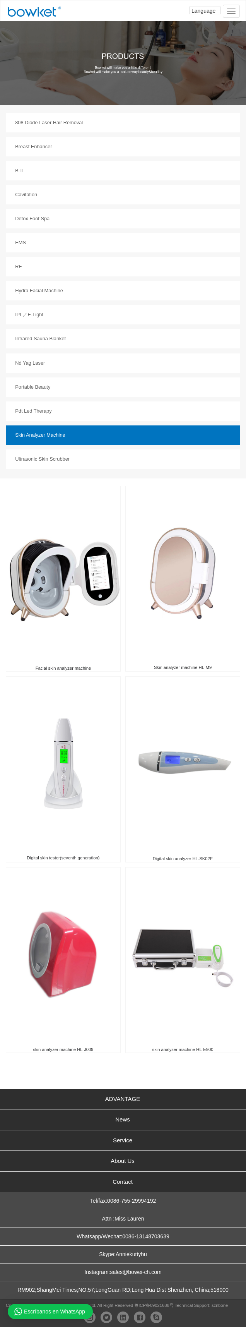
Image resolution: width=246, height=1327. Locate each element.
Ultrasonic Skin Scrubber (42, 459)
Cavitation (26, 194)
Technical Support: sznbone (201, 1305)
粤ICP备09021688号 (153, 1305)
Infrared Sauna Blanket (40, 338)
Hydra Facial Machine (39, 290)
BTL (19, 170)
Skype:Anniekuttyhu (123, 1254)
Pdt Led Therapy (33, 411)
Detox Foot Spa (32, 218)
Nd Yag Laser (30, 363)
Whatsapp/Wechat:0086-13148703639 (123, 1236)
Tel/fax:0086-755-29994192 (123, 1201)
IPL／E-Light (29, 314)
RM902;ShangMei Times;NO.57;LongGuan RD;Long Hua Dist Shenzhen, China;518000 (123, 1290)
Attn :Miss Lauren (123, 1219)
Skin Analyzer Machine (40, 435)
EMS (20, 242)
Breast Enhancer (33, 146)
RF (18, 266)
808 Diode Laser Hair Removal (49, 122)
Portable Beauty (32, 387)
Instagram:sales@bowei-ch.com (122, 1272)
